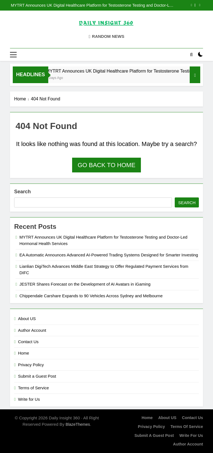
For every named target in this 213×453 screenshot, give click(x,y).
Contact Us (28, 341)
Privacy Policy (31, 364)
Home (23, 353)
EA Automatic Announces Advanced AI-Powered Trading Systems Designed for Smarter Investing (108, 255)
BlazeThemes (78, 424)
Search (22, 191)
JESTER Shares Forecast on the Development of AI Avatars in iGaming (85, 284)
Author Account (32, 330)
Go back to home (106, 165)
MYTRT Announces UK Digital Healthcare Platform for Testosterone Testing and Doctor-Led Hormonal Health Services (92, 5)
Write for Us (29, 399)
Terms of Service (33, 387)
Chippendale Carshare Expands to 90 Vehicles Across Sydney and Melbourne (91, 295)
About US (27, 318)
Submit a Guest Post (37, 376)
